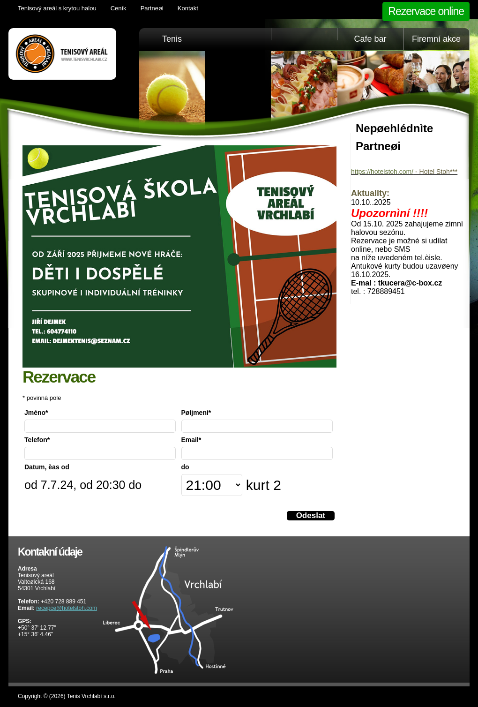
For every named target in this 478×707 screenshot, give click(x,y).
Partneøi (152, 8)
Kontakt (188, 8)
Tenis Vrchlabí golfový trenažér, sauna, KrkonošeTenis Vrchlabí (62, 54)
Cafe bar (370, 39)
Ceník (119, 8)
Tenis (172, 39)
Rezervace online (426, 11)
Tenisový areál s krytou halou (57, 8)
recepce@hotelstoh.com (66, 608)
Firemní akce (436, 39)
